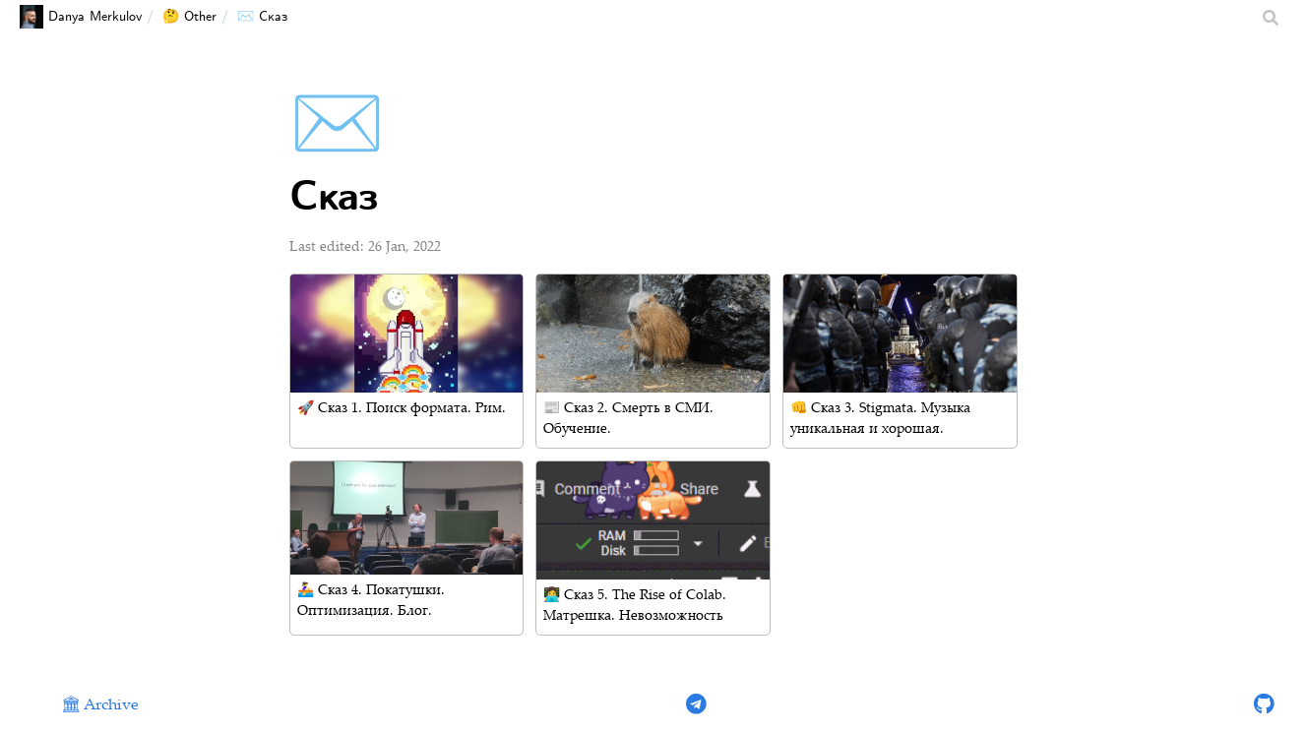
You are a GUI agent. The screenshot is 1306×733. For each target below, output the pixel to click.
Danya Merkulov (81, 17)
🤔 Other (189, 17)
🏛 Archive (100, 706)
